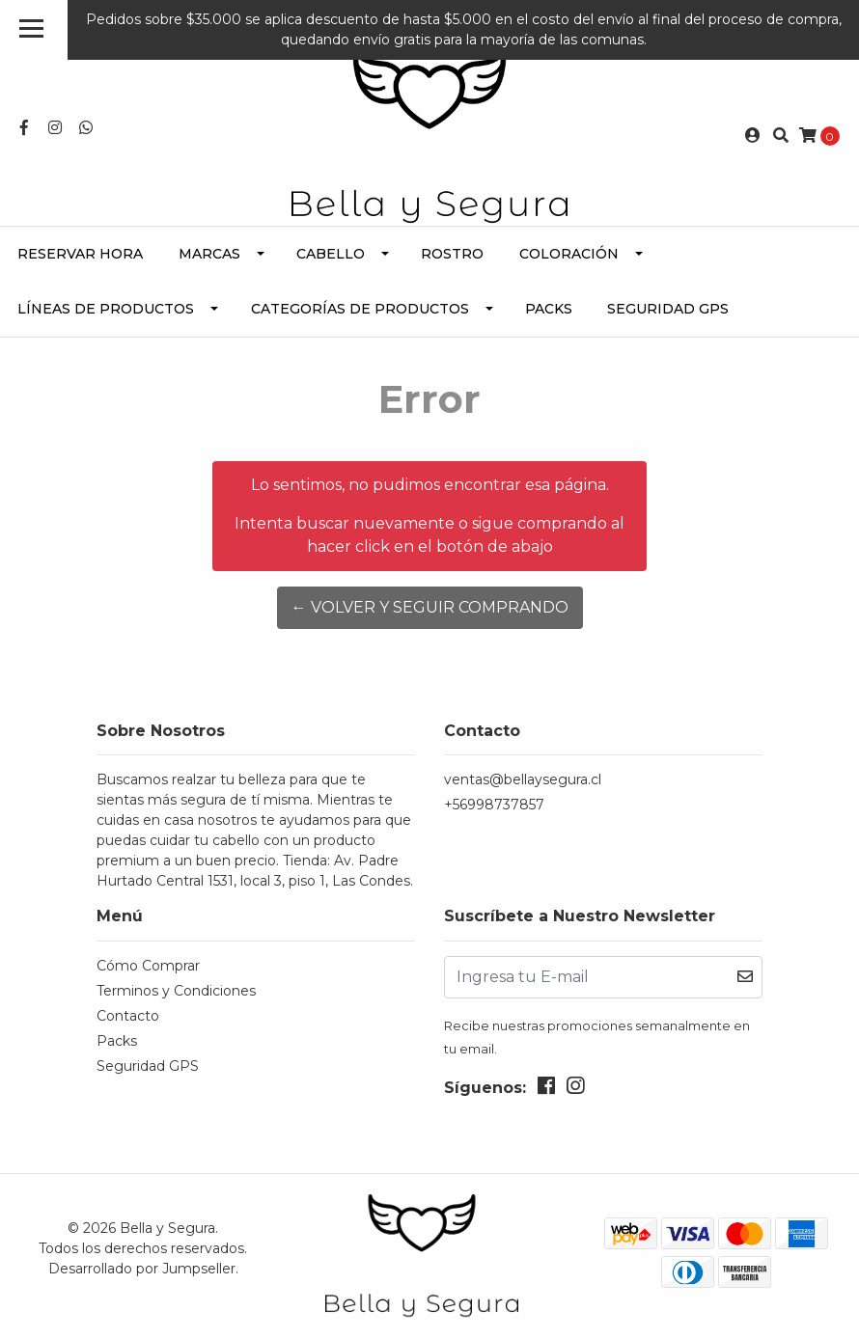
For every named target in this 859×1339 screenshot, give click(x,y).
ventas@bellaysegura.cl (522, 779)
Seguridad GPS (668, 308)
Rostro (452, 253)
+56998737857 (494, 804)
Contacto (128, 1016)
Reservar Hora (80, 253)
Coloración (569, 253)
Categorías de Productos (360, 308)
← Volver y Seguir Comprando (429, 607)
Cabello (330, 253)
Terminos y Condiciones (176, 990)
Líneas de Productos (105, 308)
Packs (548, 308)
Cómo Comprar (148, 965)
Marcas (209, 253)
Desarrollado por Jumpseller (142, 1268)
